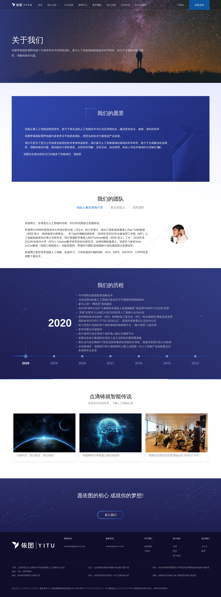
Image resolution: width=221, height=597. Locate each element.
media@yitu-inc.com (115, 546)
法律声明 (25, 588)
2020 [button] (25, 360)
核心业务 (52, 5)
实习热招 (177, 555)
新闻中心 (83, 5)
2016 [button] (139, 360)
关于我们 (97, 5)
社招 (175, 546)
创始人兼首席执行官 (89, 207)
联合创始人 (118, 207)
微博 (203, 551)
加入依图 (111, 5)
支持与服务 (141, 5)
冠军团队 (139, 207)
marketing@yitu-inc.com (74, 546)
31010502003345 (123, 588)
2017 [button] (110, 360)
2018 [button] (82, 360)
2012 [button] (195, 360)
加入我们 (111, 515)
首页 (40, 5)
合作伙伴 (125, 5)
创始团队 (148, 546)
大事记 (147, 551)
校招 (175, 551)
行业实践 (68, 5)
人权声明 (35, 588)
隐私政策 (16, 588)
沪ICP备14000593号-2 (94, 588)
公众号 (204, 546)
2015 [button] (167, 360)
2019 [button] (54, 360)
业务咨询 (199, 5)
